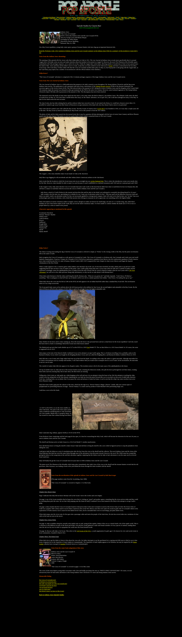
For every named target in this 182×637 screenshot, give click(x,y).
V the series (83, 19)
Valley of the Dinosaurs (93, 19)
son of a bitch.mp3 (44, 589)
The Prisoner (91, 18)
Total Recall (63, 19)
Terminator (133, 18)
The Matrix (68, 18)
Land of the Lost (53, 18)
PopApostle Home (111, 19)
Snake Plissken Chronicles (111, 18)
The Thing (56, 19)
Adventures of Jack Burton (49, 17)
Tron (68, 19)
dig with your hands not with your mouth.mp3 (53, 583)
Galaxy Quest (124, 17)
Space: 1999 (121, 18)
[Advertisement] (88, 239)
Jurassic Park (45, 18)
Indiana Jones (131, 17)
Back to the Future (61, 17)
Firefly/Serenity (110, 17)
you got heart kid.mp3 (46, 587)
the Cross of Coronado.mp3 (47, 580)
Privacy (122, 19)
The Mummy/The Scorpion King (80, 18)
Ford (88, 347)
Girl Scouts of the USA (84, 531)
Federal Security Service (103, 86)
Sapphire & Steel (100, 18)
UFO (79, 19)
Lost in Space (62, 18)
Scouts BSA (101, 108)
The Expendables (102, 17)
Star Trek (127, 18)
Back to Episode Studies (51, 595)
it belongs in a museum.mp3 (47, 582)
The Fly (117, 17)
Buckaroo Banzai (81, 17)
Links (117, 19)
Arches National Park (97, 181)
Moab (110, 66)
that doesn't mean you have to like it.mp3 (51, 591)
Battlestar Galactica (71, 17)
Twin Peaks (73, 19)
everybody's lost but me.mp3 (48, 585)
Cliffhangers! (89, 17)
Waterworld (102, 19)
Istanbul (62, 544)
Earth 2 (95, 17)
